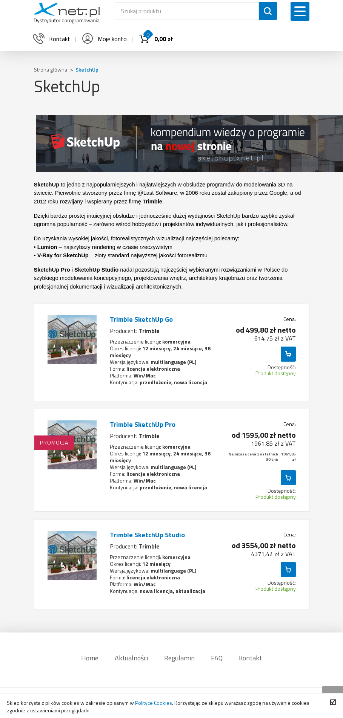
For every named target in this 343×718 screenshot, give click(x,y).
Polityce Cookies (153, 703)
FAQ (217, 658)
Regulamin (179, 658)
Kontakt (250, 658)
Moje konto (104, 38)
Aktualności (131, 658)
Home (89, 658)
